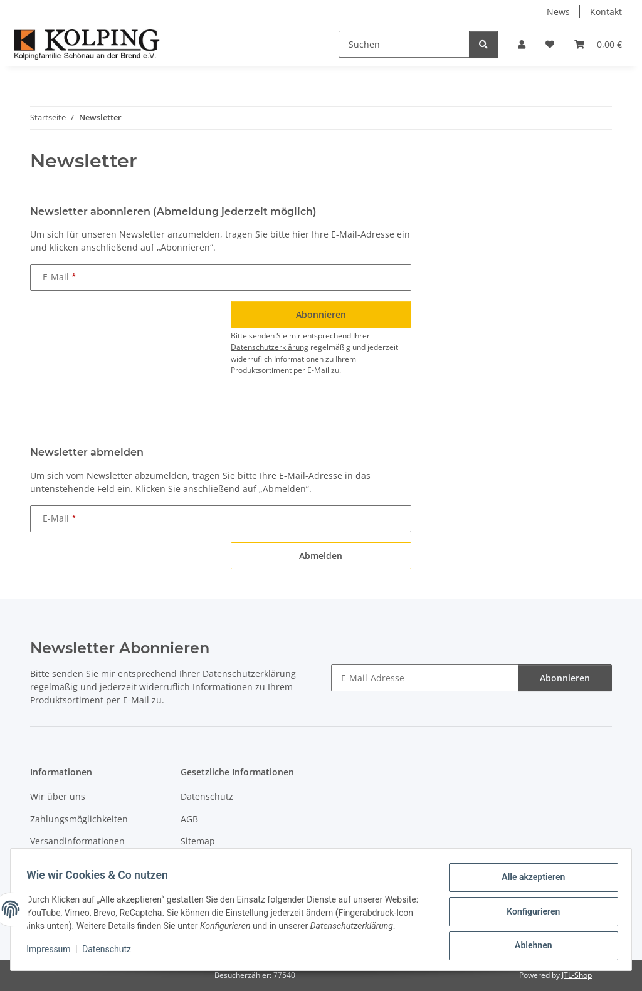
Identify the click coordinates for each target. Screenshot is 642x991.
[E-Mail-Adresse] (424, 677)
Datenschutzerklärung (269, 347)
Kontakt (606, 12)
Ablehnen (528, 941)
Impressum (53, 953)
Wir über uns (57, 796)
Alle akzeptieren (528, 876)
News (558, 12)
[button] (521, 44)
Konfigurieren (528, 909)
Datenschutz (111, 953)
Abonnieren (565, 678)
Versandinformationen (77, 841)
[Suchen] (404, 44)
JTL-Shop (577, 975)
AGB (189, 819)
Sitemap (198, 841)
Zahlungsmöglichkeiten (79, 819)
